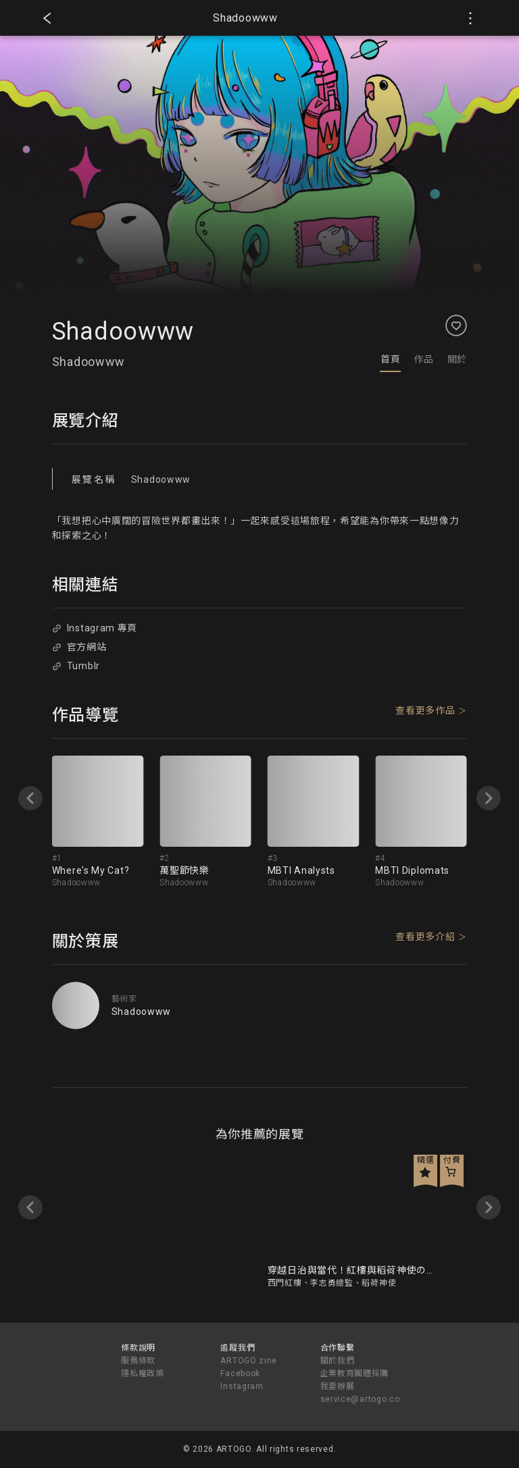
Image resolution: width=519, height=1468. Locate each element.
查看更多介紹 (425, 936)
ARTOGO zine (248, 1360)
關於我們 (337, 1360)
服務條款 (138, 1360)
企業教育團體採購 (354, 1373)
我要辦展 (337, 1386)
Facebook (240, 1373)
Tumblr (76, 665)
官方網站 (79, 646)
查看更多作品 (425, 710)
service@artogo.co (360, 1399)
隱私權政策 (142, 1373)
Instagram (241, 1386)
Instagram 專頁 (94, 628)
